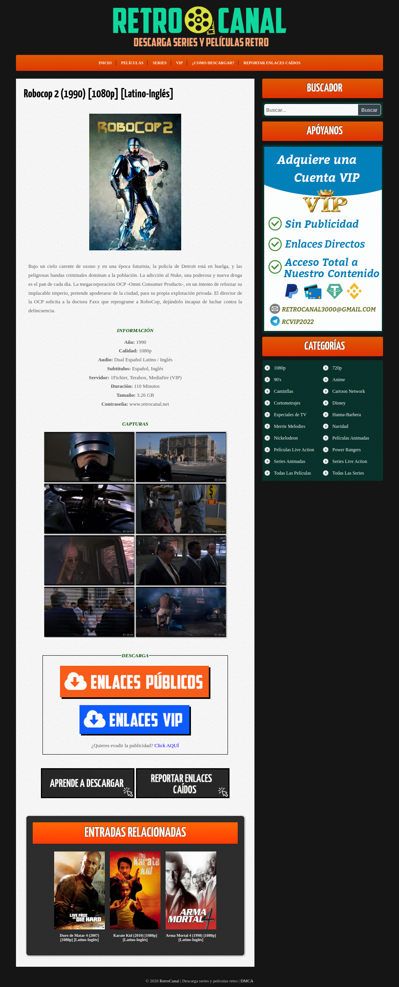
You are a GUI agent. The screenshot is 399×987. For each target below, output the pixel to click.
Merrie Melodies (289, 426)
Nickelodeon (286, 438)
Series (160, 63)
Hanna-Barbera (346, 414)
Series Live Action (349, 461)
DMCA (246, 980)
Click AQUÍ (166, 745)
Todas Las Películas (292, 473)
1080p (280, 368)
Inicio (105, 63)
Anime (338, 379)
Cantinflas (283, 391)
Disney (339, 403)
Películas (132, 63)
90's (277, 379)
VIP (179, 63)
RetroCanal (169, 980)
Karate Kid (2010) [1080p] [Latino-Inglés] (135, 937)
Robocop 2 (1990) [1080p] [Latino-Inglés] (99, 94)
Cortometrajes (287, 403)
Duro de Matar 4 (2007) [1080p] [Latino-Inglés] (79, 937)
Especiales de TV (290, 414)
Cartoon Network (348, 391)
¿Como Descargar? (213, 63)
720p (337, 368)
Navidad (340, 426)
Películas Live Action (294, 449)
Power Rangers (346, 449)
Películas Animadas (350, 438)
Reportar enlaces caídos (272, 63)
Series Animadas (289, 461)
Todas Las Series (348, 473)
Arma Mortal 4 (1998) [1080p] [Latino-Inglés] (191, 937)
